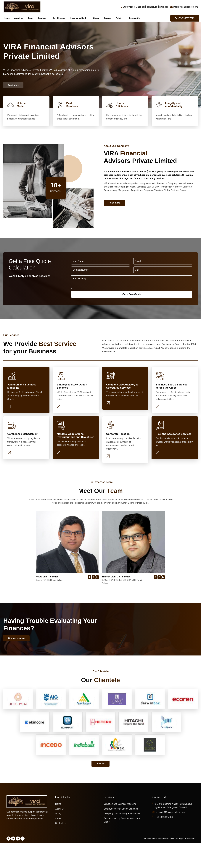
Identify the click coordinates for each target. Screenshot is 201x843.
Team (30, 18)
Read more (114, 203)
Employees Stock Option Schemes (121, 808)
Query (96, 18)
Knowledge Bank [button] (78, 18)
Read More (13, 85)
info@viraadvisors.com (185, 6)
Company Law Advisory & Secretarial (122, 813)
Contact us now (16, 638)
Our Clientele (59, 18)
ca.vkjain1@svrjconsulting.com (170, 812)
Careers (107, 18)
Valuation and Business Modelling (120, 803)
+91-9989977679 (184, 18)
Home (7, 18)
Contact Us (134, 18)
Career (58, 818)
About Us (18, 18)
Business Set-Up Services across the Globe (122, 820)
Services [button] (42, 18)
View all (100, 764)
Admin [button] (119, 18)
